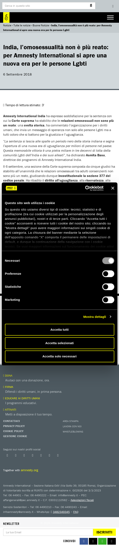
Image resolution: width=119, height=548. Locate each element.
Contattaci (11, 421)
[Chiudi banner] (112, 188)
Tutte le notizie (22, 25)
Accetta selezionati (59, 343)
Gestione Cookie (15, 436)
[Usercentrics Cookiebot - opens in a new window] (85, 188)
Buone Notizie (41, 25)
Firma (8, 387)
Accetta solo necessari (59, 356)
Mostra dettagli (94, 316)
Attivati (9, 409)
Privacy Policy (14, 426)
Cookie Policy (13, 431)
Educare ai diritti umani (21, 398)
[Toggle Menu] (110, 17)
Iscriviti (104, 532)
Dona (7, 375)
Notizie (7, 25)
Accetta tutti (59, 329)
